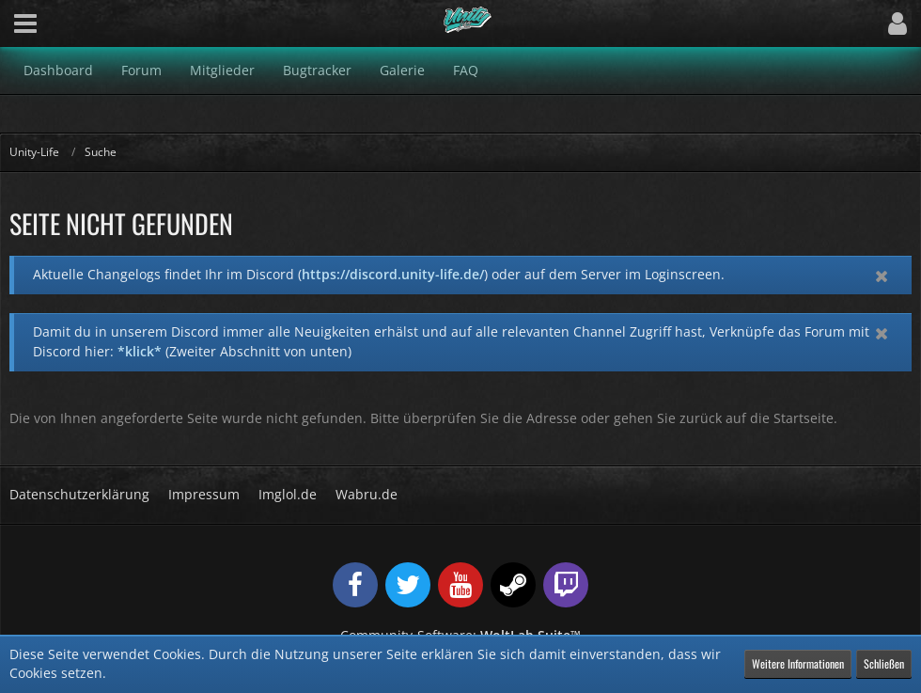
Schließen (884, 663)
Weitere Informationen (798, 663)
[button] (25, 23)
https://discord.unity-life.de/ (393, 274)
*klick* (139, 351)
